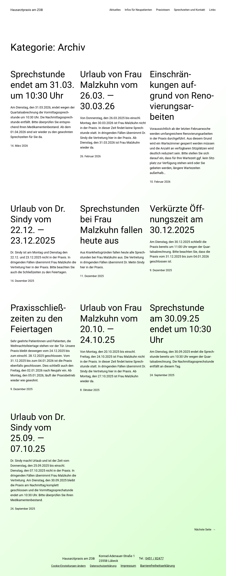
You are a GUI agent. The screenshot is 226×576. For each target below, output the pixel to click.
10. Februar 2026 (160, 181)
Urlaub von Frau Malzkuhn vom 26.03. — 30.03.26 (111, 90)
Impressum (128, 565)
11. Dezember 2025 (92, 276)
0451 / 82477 (154, 558)
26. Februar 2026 (90, 156)
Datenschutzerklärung (103, 565)
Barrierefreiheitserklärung (157, 565)
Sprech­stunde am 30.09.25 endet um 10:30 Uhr (180, 324)
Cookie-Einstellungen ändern (68, 565)
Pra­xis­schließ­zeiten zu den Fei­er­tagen (38, 318)
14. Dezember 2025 (22, 280)
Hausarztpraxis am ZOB (26, 10)
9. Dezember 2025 (161, 270)
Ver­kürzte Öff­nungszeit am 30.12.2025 (177, 219)
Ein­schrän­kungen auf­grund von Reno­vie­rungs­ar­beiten (182, 95)
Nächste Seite (205, 529)
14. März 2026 (19, 145)
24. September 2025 (162, 375)
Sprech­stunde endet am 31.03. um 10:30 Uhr (42, 85)
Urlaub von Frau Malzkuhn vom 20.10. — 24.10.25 (111, 324)
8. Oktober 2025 (89, 390)
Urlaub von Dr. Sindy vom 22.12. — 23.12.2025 (37, 224)
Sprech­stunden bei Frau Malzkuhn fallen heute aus (111, 224)
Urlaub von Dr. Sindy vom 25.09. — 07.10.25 (37, 433)
